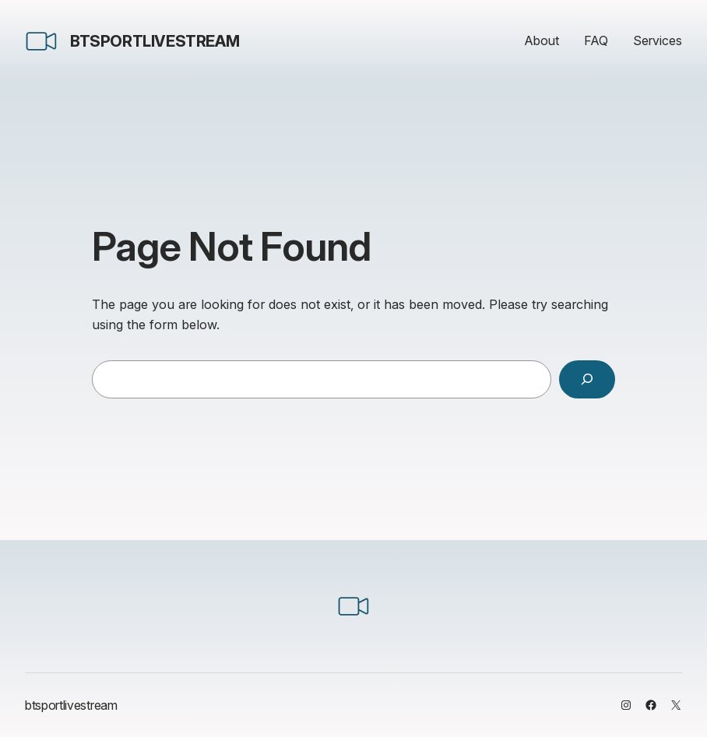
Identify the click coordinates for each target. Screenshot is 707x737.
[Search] (587, 379)
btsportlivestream (154, 41)
